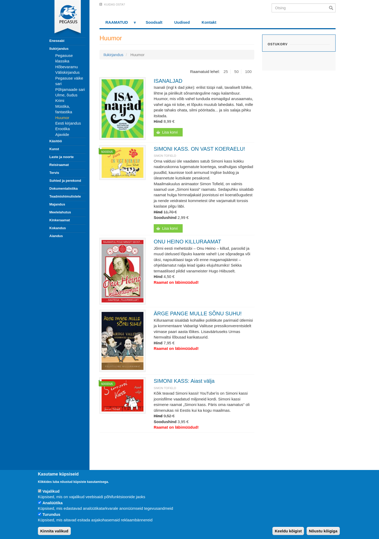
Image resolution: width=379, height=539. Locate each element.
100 (248, 71)
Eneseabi (56, 41)
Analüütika (52, 503)
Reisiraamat (59, 165)
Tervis (54, 173)
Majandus (57, 204)
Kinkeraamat (59, 220)
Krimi (59, 100)
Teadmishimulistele (65, 196)
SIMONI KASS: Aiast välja (184, 381)
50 (236, 71)
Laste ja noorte (61, 157)
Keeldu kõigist (288, 531)
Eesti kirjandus (68, 123)
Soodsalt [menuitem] (154, 22)
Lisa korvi (170, 132)
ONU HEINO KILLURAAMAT (187, 241)
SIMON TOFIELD (165, 155)
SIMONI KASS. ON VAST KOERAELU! (199, 149)
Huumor (62, 117)
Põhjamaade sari (70, 89)
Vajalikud (50, 491)
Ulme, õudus (66, 95)
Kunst (54, 149)
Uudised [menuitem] (182, 22)
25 (225, 71)
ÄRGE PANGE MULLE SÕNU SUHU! (198, 313)
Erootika (62, 128)
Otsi (332, 8)
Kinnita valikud (54, 531)
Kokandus (57, 228)
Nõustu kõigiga (323, 531)
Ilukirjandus (59, 49)
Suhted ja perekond (65, 181)
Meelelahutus (60, 212)
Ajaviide (62, 134)
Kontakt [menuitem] (209, 22)
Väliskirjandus (67, 72)
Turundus (51, 514)
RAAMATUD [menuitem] (118, 24)
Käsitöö (55, 141)
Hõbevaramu (66, 67)
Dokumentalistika (63, 188)
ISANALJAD (168, 81)
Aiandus (56, 236)
